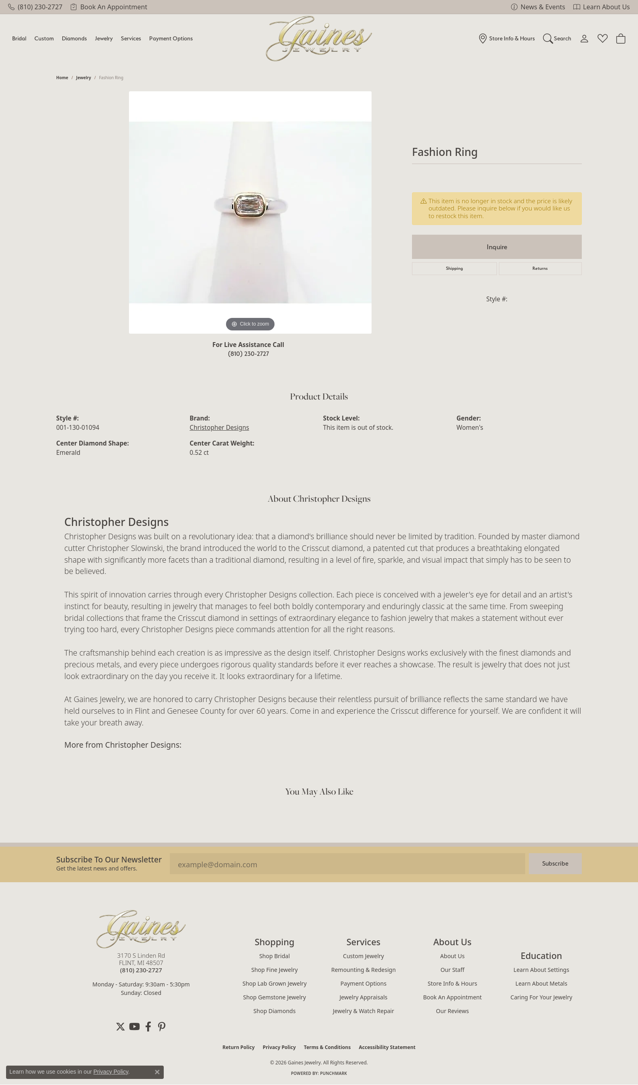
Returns (540, 268)
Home (62, 77)
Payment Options (171, 38)
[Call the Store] (141, 970)
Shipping (454, 268)
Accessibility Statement (387, 1047)
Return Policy (238, 1047)
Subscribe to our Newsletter (109, 859)
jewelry (83, 77)
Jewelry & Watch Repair (363, 1011)
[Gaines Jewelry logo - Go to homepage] (319, 38)
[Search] (557, 38)
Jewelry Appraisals (364, 997)
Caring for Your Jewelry (542, 997)
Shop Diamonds (275, 1011)
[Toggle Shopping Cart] (621, 38)
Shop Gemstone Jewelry (274, 997)
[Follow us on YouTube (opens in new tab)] (134, 1027)
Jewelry (104, 38)
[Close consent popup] (157, 1072)
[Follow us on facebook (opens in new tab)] (148, 1027)
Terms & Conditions (327, 1047)
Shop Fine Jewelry (274, 970)
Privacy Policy (279, 1047)
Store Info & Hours (452, 983)
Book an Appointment (452, 997)
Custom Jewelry (363, 956)
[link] (35, 7)
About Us (452, 956)
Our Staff (452, 970)
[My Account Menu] (584, 38)
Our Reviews (452, 1011)
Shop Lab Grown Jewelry (275, 983)
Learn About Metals (541, 983)
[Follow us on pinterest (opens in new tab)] (162, 1027)
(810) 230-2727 (248, 353)
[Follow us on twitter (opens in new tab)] (120, 1027)
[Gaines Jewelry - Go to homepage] (141, 929)
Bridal (19, 38)
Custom (44, 38)
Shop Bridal (274, 956)
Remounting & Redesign (363, 970)
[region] (250, 212)
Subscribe (555, 863)
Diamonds (74, 38)
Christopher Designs (219, 427)
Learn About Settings (541, 970)
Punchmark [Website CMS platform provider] (333, 1073)
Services (131, 38)
